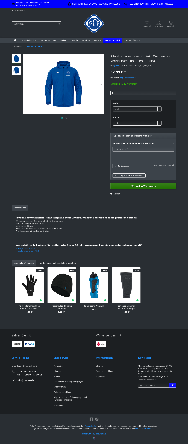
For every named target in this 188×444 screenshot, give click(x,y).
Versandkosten (91, 426)
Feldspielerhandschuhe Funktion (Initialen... (29, 307)
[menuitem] (47, 23)
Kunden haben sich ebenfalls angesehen (57, 263)
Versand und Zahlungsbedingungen (68, 381)
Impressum (58, 405)
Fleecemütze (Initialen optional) (62, 307)
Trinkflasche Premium (94, 306)
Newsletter (58, 366)
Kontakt (57, 376)
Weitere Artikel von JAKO (27, 251)
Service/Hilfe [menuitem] (17, 10)
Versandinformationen (144, 428)
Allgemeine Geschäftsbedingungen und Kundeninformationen (70, 398)
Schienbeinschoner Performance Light (126, 307)
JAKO (116, 65)
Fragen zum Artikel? (25, 248)
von (112, 65)
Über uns (57, 371)
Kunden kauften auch (24, 263)
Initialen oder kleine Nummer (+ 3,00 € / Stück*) (143, 143)
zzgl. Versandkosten (128, 77)
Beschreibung (20, 207)
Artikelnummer (128, 65)
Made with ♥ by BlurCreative (94, 434)
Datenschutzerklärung (63, 392)
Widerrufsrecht (60, 387)
